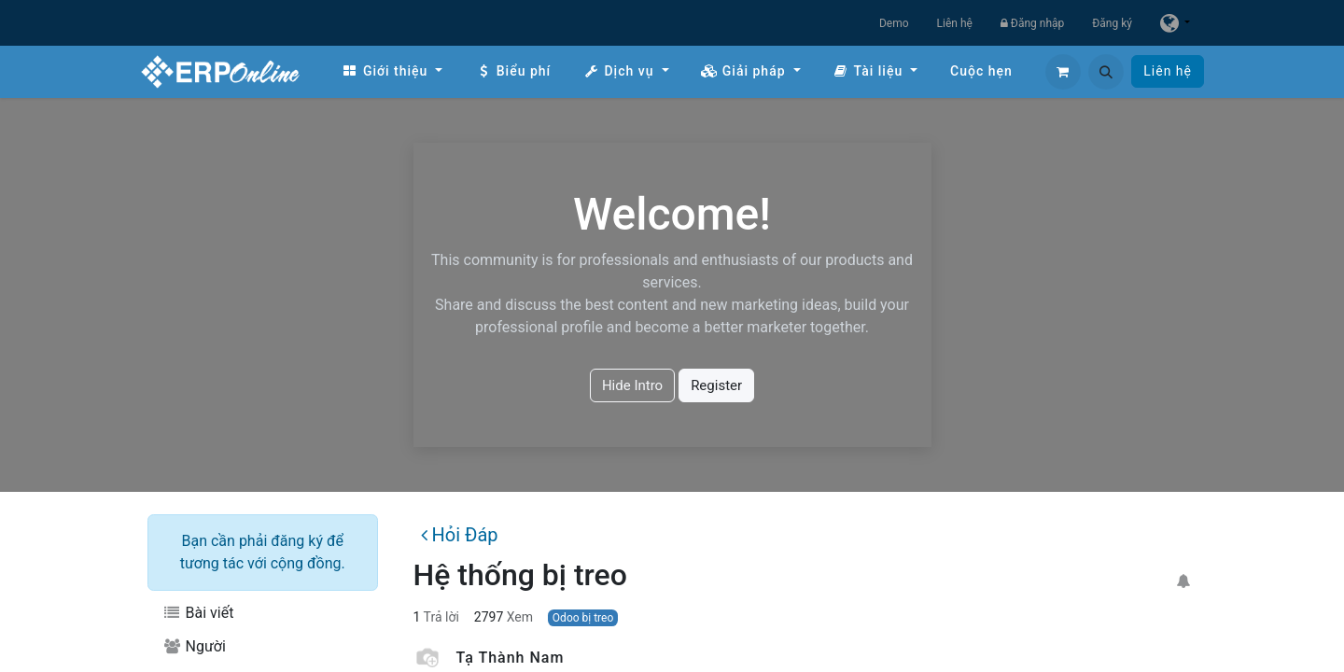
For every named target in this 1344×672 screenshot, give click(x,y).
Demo (894, 23)
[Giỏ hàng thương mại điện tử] (1063, 72)
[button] (1106, 72)
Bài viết (197, 613)
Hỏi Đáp (459, 535)
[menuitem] (392, 71)
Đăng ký (1112, 23)
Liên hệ (955, 23)
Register (716, 385)
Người (194, 646)
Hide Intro (632, 385)
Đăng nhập (1032, 23)
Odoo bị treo (583, 617)
